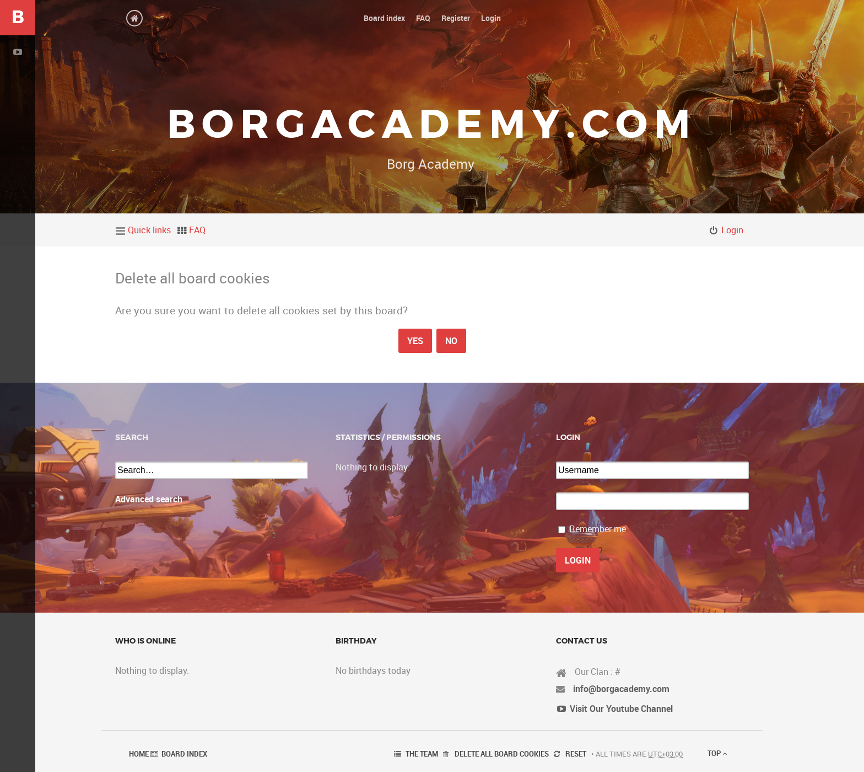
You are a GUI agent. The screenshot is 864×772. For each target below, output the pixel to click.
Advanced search (148, 499)
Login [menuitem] (732, 230)
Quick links (149, 230)
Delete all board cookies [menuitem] (502, 754)
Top (717, 753)
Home (139, 754)
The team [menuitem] (422, 754)
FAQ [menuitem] (197, 230)
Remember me (597, 529)
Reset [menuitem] (575, 754)
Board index (184, 754)
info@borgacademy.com (621, 689)
